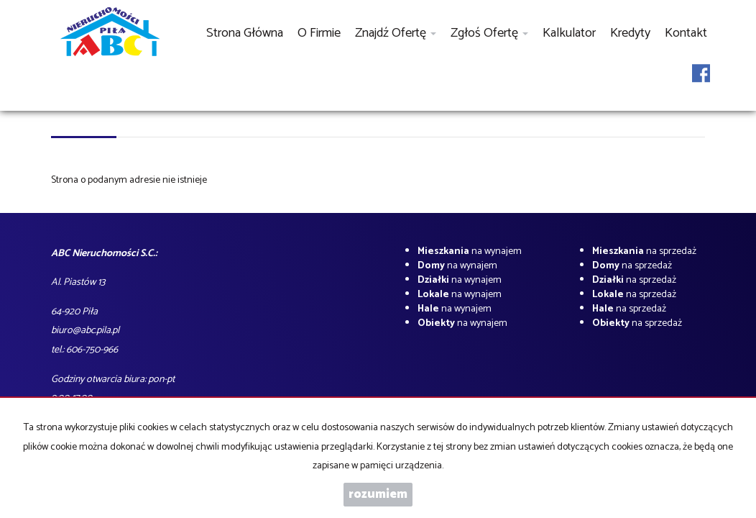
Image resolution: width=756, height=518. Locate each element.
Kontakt (686, 33)
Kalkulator (569, 33)
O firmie (319, 33)
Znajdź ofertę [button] (395, 33)
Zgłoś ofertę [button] (489, 33)
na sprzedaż (644, 251)
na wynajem (470, 251)
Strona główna (244, 33)
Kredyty (630, 33)
